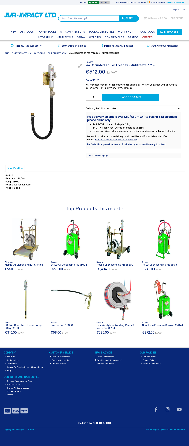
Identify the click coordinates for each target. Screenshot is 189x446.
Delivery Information (60, 357)
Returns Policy (148, 357)
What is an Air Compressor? (108, 360)
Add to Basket (130, 97)
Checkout (177, 18)
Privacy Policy (147, 360)
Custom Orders (58, 364)
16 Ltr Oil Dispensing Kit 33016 (160, 264)
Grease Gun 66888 (62, 325)
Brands (133, 37)
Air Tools (27, 31)
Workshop (125, 31)
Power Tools (47, 31)
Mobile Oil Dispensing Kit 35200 (114, 264)
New (14, 31)
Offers (147, 37)
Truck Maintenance (104, 357)
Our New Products (104, 364)
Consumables (114, 37)
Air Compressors (72, 31)
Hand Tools (65, 37)
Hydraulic (45, 37)
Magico (156, 429)
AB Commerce (178, 429)
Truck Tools (146, 31)
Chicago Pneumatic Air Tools (18, 381)
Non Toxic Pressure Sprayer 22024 (162, 325)
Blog (7, 370)
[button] (80, 65)
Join (183, 10)
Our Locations (11, 360)
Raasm (8, 395)
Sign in (176, 10)
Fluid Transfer (169, 31)
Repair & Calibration (60, 360)
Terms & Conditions (150, 364)
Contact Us (10, 364)
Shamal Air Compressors (16, 388)
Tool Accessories (101, 31)
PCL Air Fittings (12, 391)
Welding (95, 37)
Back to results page (98, 155)
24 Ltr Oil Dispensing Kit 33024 (69, 264)
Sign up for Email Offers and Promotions (23, 367)
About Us (9, 357)
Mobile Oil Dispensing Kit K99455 (24, 264)
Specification (15, 168)
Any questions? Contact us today (131, 2)
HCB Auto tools (12, 384)
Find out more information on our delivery (116, 139)
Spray (81, 37)
